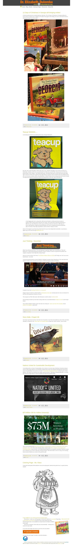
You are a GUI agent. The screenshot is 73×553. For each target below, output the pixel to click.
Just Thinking (28, 311)
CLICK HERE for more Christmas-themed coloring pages (35, 517)
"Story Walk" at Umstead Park (41, 321)
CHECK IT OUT (59, 299)
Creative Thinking (29, 407)
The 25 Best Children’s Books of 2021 (46, 255)
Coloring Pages (37, 7)
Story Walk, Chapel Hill (31, 317)
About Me (50, 7)
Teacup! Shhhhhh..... (30, 132)
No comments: (35, 124)
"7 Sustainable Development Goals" (50, 370)
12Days (27, 126)
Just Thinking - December (32, 241)
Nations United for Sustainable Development (38, 365)
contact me (39, 543)
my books (54, 519)
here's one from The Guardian (56, 303)
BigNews (27, 235)
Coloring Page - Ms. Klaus (32, 463)
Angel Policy (60, 543)
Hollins (27, 457)
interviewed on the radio (46, 292)
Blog (27, 7)
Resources (44, 7)
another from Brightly (27, 305)
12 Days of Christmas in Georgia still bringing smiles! (41, 12)
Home (23, 7)
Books (30, 7)
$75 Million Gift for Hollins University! (36, 412)
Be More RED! (55, 296)
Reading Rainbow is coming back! (38, 290)
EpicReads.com (39, 230)
